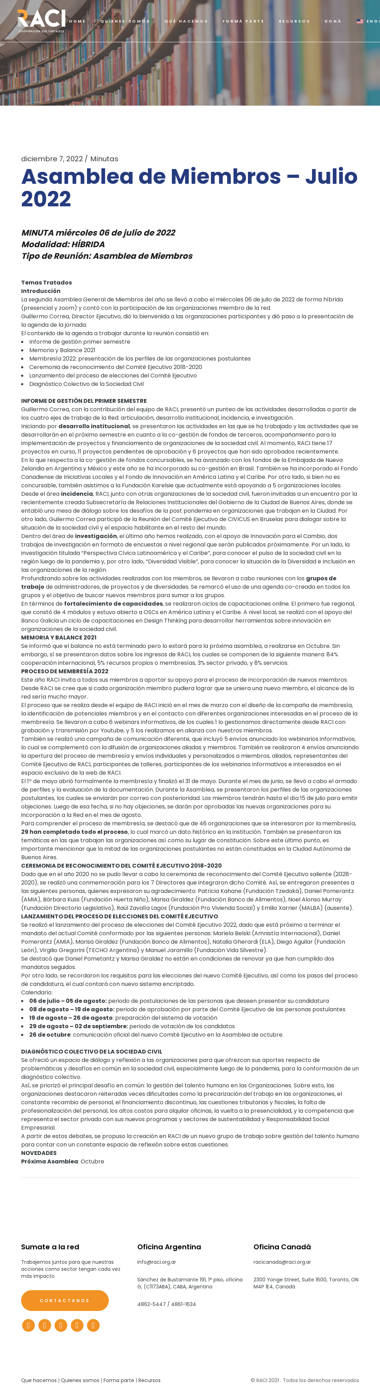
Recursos (149, 1380)
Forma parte (119, 1380)
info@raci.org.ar (156, 1262)
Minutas (104, 158)
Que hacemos (39, 1380)
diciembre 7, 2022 (52, 158)
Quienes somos (80, 1380)
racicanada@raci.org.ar (282, 1262)
